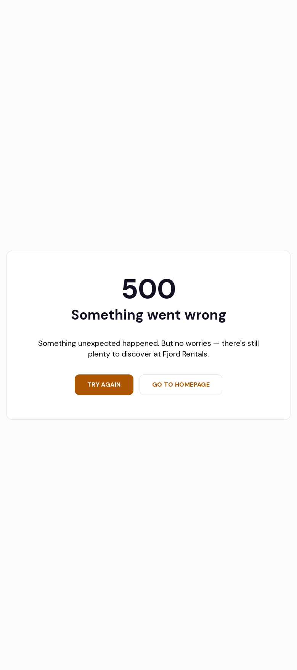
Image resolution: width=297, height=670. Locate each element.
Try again (104, 385)
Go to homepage (181, 385)
